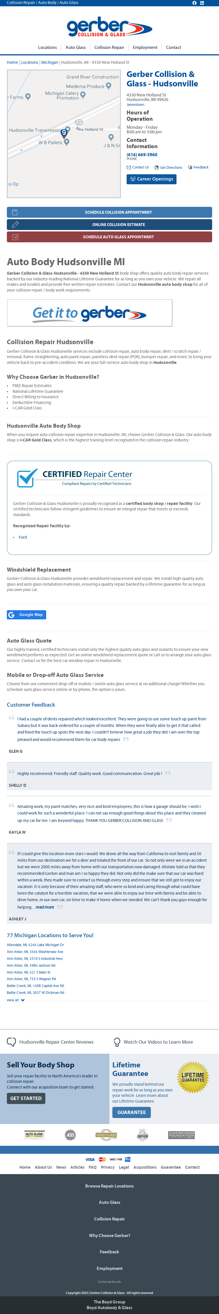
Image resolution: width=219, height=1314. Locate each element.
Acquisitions (145, 1167)
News (61, 1167)
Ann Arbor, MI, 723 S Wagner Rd (31, 979)
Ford (23, 537)
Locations (47, 47)
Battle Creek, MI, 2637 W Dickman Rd (35, 993)
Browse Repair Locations (109, 1186)
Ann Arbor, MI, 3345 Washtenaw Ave (35, 952)
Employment (145, 47)
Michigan (49, 62)
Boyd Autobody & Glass (109, 1307)
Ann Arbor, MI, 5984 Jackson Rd (31, 966)
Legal (124, 1167)
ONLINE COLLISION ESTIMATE (118, 224)
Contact (173, 47)
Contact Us (138, 167)
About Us (43, 1167)
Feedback (198, 167)
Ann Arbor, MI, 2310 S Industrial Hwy (35, 959)
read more (45, 907)
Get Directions (168, 168)
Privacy (108, 1167)
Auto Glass (76, 47)
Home (12, 62)
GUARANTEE (131, 1112)
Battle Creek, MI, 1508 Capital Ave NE (35, 986)
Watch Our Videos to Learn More (153, 1042)
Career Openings (151, 179)
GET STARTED (26, 1098)
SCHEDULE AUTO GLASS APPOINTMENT (118, 237)
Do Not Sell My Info (109, 1282)
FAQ (93, 1167)
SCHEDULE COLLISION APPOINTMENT (118, 212)
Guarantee (171, 1167)
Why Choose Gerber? (109, 1235)
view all (16, 1000)
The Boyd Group (109, 1302)
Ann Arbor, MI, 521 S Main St (28, 972)
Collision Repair (109, 47)
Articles (77, 1167)
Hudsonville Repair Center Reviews (50, 1042)
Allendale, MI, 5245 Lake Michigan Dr (35, 945)
